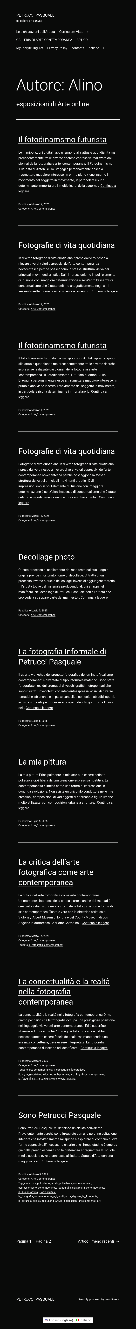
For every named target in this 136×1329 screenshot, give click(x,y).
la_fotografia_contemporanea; (45, 944)
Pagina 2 (43, 1241)
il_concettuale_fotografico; (69, 1069)
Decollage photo (46, 557)
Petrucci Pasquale (35, 15)
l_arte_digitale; (48, 1192)
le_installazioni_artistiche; (75, 1200)
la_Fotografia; (90, 1196)
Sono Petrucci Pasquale (59, 1115)
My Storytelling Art (29, 48)
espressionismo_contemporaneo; (37, 1187)
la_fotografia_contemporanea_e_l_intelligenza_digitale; (49, 1196)
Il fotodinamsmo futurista (62, 139)
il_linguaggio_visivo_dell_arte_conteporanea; (43, 1074)
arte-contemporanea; (40, 1069)
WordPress (112, 1299)
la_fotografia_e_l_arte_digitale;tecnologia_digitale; (46, 1078)
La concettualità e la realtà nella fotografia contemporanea (64, 992)
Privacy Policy (57, 48)
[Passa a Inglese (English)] (59, 1320)
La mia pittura (42, 762)
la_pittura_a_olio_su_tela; (32, 1200)
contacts (78, 48)
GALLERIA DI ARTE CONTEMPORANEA (44, 40)
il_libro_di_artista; (28, 1192)
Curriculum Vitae (71, 32)
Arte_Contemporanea (43, 208)
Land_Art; (53, 1200)
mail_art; (96, 1200)
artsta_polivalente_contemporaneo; (71, 1183)
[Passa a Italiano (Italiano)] (84, 1320)
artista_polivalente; (39, 1183)
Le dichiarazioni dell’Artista (35, 32)
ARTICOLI (83, 40)
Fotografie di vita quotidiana (66, 245)
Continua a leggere (104, 291)
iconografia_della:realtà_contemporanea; (81, 1187)
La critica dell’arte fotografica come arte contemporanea (55, 872)
